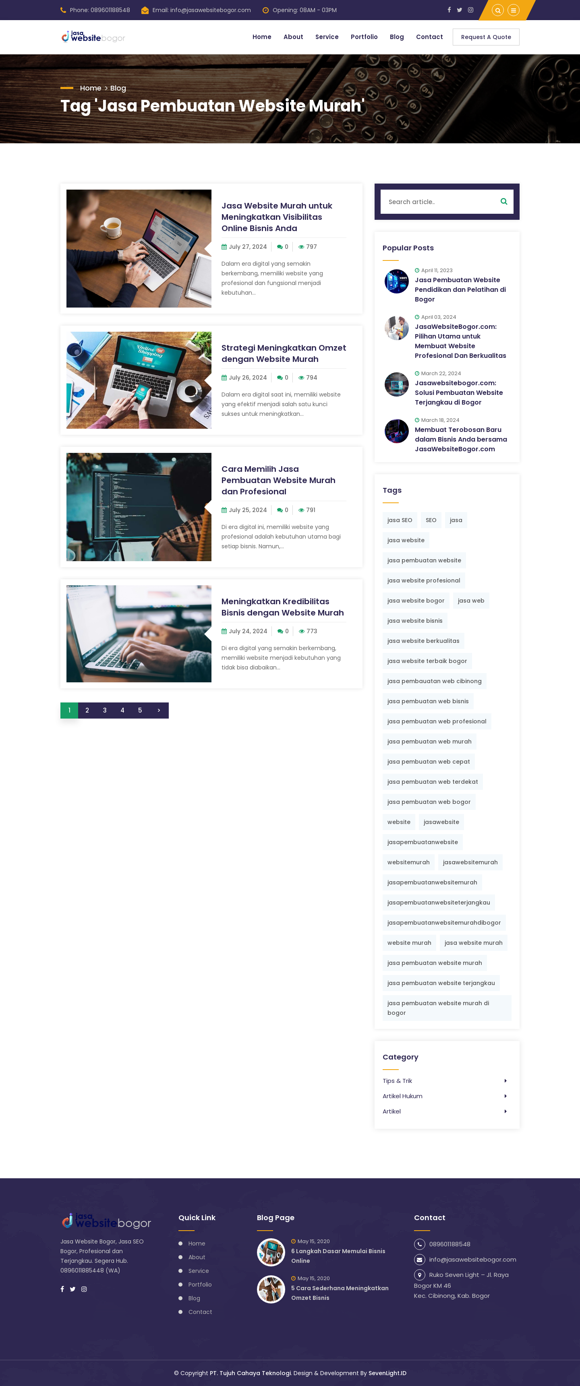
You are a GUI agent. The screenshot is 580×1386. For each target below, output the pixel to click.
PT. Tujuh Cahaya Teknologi (250, 1373)
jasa (456, 520)
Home (261, 37)
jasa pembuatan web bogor (429, 802)
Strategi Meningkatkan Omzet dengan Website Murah (284, 353)
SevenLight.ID (387, 1373)
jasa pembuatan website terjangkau (441, 983)
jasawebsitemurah (470, 862)
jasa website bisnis (415, 621)
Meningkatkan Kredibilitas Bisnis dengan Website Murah (283, 607)
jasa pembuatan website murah (434, 963)
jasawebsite (441, 822)
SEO (431, 520)
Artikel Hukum (403, 1096)
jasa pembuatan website (424, 560)
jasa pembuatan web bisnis (428, 701)
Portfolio (364, 37)
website (398, 822)
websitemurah (408, 862)
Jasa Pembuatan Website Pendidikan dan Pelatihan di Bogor (460, 289)
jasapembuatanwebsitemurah (432, 882)
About (293, 37)
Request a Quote (486, 37)
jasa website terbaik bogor (427, 661)
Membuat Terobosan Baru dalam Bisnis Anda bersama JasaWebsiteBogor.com (461, 439)
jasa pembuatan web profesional (437, 721)
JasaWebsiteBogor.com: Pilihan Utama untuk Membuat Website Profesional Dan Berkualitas (460, 341)
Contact (429, 37)
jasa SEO (399, 520)
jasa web (471, 601)
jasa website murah (474, 943)
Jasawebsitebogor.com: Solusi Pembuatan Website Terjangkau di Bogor (459, 392)
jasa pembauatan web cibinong (434, 681)
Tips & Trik (397, 1080)
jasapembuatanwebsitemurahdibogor (444, 923)
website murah (409, 943)
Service (327, 37)
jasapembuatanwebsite (422, 842)
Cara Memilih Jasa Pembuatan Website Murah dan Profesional (279, 480)
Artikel (392, 1111)
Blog (397, 37)
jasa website (406, 540)
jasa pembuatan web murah (429, 741)
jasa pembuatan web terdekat (432, 782)
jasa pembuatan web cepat (428, 762)
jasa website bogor (416, 601)
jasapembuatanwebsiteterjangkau (438, 903)
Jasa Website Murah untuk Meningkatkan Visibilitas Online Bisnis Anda (277, 217)
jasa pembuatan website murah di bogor (438, 1008)
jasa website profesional (423, 580)
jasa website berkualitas (423, 641)
